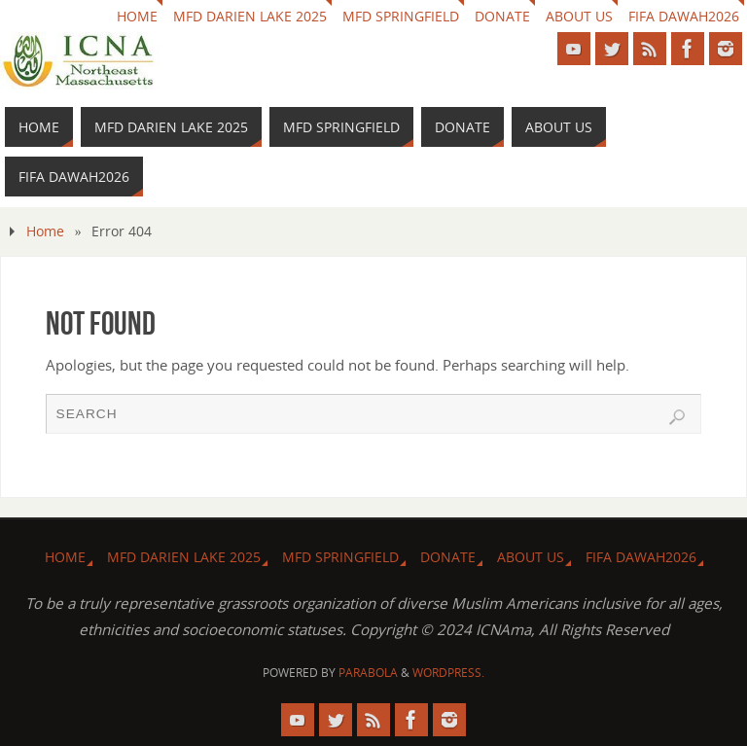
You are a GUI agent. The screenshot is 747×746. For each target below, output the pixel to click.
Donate (502, 16)
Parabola (368, 672)
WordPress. (448, 672)
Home (45, 231)
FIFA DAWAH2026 (683, 16)
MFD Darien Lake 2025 (250, 16)
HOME (137, 16)
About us (579, 16)
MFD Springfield (400, 16)
